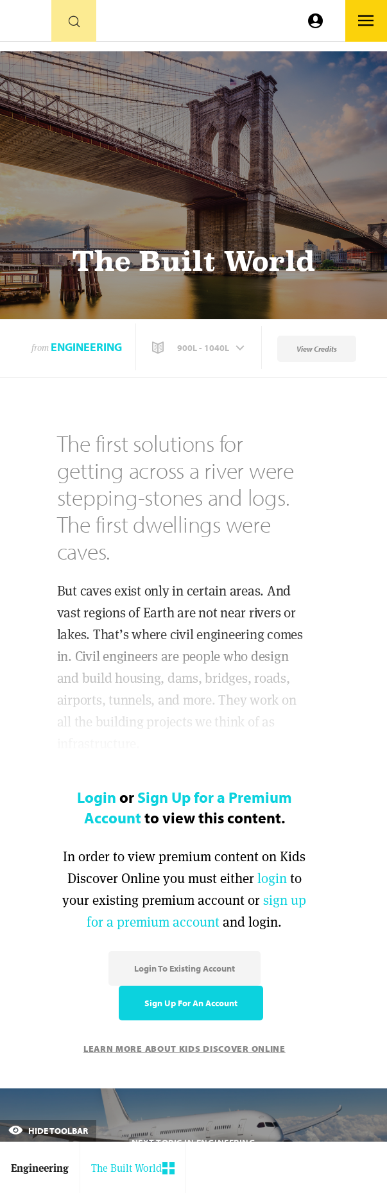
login (272, 878)
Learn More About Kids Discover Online (184, 1048)
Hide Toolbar (48, 1131)
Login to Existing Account (184, 968)
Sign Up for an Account (190, 1003)
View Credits (317, 349)
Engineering (86, 346)
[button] (199, 348)
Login (96, 797)
